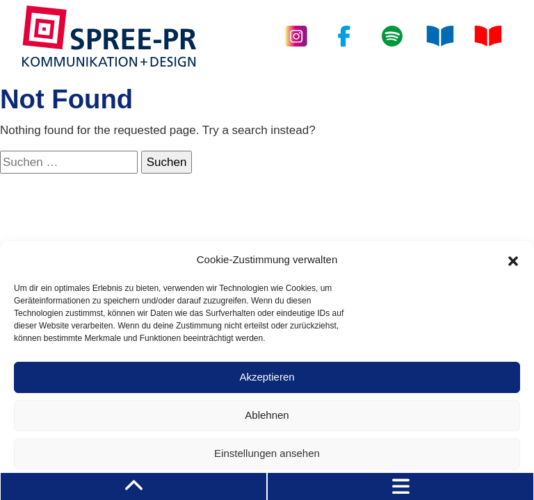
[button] (513, 260)
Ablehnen (267, 415)
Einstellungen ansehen (267, 453)
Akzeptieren (266, 377)
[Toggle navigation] (400, 486)
